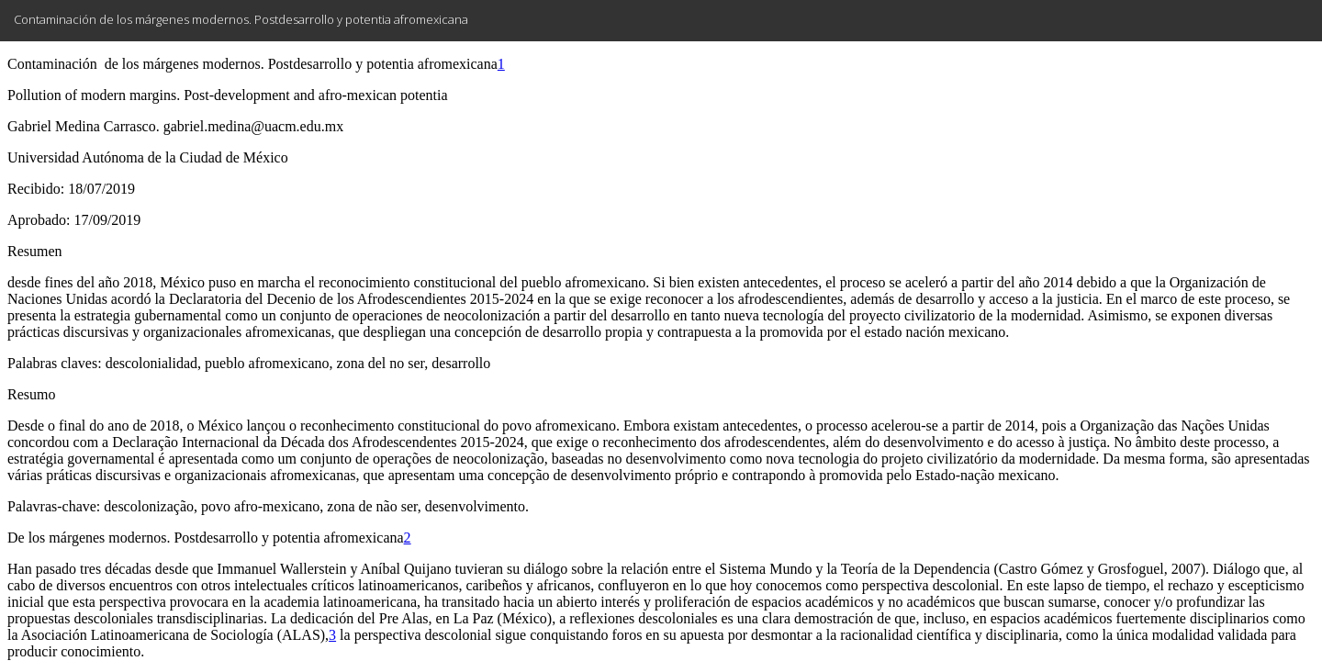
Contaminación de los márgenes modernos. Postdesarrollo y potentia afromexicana (241, 19)
